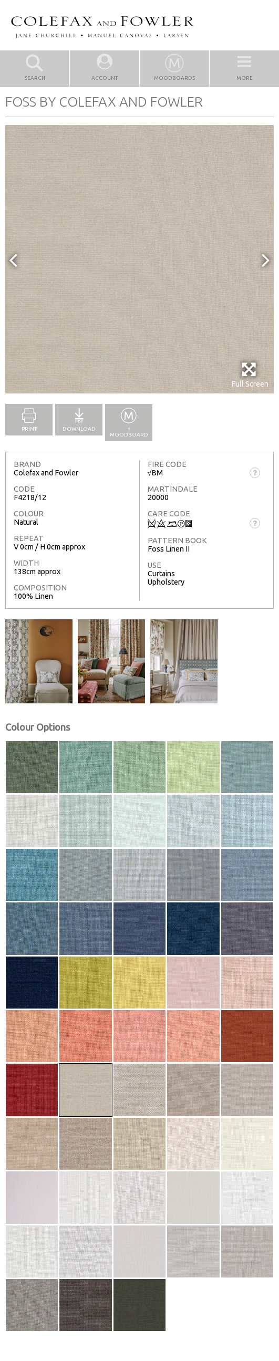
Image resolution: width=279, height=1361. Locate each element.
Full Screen (249, 374)
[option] (139, 259)
